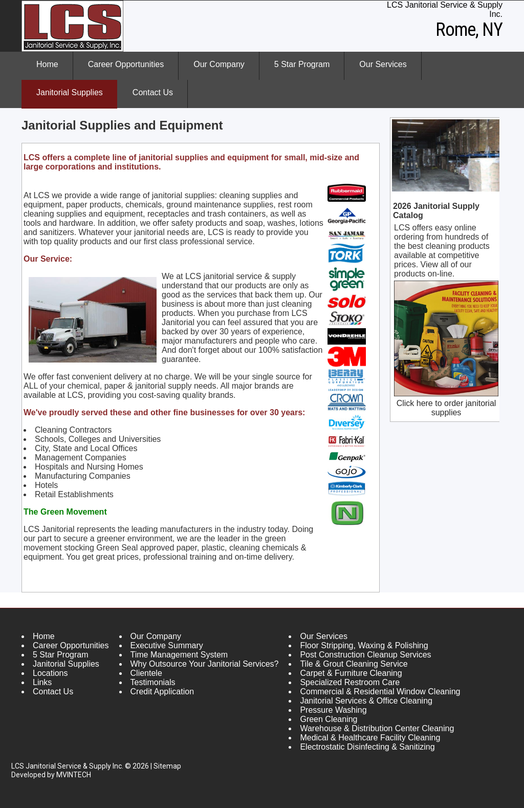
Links (42, 682)
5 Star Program (302, 64)
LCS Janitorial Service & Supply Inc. (67, 766)
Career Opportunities (126, 64)
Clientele (146, 673)
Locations (50, 673)
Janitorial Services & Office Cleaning (366, 700)
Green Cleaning (328, 719)
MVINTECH (73, 775)
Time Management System (179, 654)
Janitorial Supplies (69, 92)
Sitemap (167, 766)
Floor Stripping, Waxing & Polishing (364, 645)
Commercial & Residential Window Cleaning (380, 691)
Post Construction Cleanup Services (365, 654)
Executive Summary (166, 645)
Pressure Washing (333, 710)
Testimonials (153, 682)
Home (47, 64)
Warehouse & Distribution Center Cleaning (377, 728)
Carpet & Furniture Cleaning (351, 673)
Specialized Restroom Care (350, 682)
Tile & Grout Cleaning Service (353, 664)
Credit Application (162, 691)
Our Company (212, 70)
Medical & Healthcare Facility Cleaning (370, 737)
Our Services (375, 70)
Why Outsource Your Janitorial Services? (204, 664)
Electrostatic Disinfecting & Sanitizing (367, 746)
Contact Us (153, 92)
